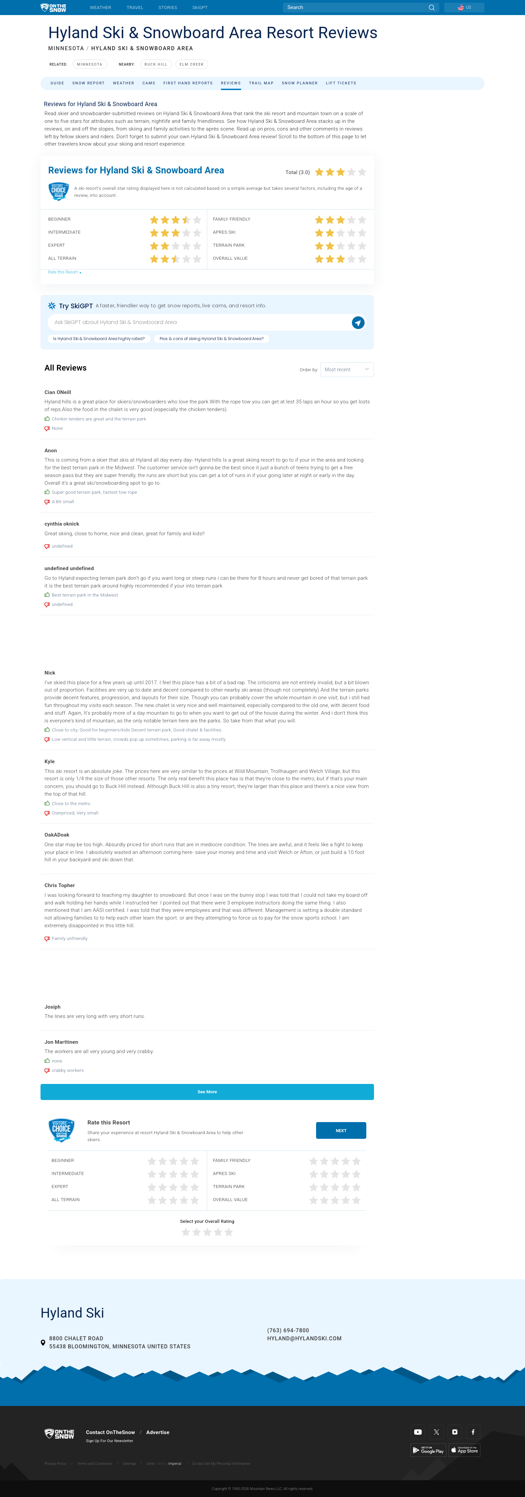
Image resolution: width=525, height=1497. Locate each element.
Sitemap (129, 1464)
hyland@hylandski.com (304, 1338)
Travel (135, 7)
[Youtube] (418, 1432)
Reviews (231, 83)
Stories (168, 7)
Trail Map (261, 83)
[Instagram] (455, 1432)
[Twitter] (436, 1432)
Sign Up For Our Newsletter (109, 1441)
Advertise (157, 1432)
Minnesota (90, 64)
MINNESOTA (66, 48)
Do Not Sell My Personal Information (221, 1464)
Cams (149, 83)
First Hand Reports (188, 83)
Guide (57, 83)
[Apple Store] (464, 1450)
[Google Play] (428, 1450)
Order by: (309, 369)
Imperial (174, 1464)
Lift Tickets (341, 83)
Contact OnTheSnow (110, 1432)
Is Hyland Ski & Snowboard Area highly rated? (99, 338)
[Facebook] (473, 1432)
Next (341, 1130)
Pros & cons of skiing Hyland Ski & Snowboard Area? (212, 338)
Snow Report (88, 83)
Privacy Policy (56, 1464)
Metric (162, 1464)
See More (207, 1091)
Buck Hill (156, 64)
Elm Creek (192, 64)
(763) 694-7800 (288, 1330)
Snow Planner (300, 83)
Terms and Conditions (94, 1464)
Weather (100, 7)
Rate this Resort (65, 272)
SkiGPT (200, 7)
